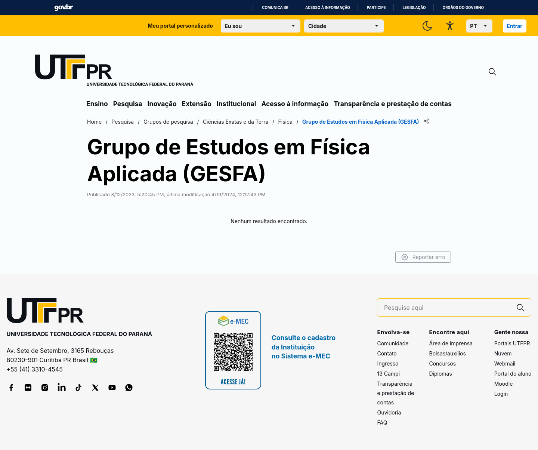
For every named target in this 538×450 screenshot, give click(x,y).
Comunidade (392, 343)
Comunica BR (275, 8)
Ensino (97, 104)
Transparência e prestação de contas (393, 104)
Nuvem (503, 353)
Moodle (503, 383)
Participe (376, 8)
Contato (386, 353)
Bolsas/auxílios (447, 353)
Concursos (442, 363)
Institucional (236, 104)
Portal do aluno (513, 373)
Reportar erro (423, 257)
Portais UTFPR (512, 343)
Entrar (514, 26)
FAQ (382, 422)
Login (501, 394)
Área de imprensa (450, 343)
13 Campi (388, 373)
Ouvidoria (389, 412)
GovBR (63, 7)
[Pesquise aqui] (447, 308)
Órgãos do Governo (463, 8)
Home (94, 121)
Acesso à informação (327, 8)
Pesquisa (127, 104)
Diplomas (440, 373)
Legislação (414, 8)
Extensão (196, 104)
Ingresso (387, 363)
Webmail (505, 363)
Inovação (162, 104)
